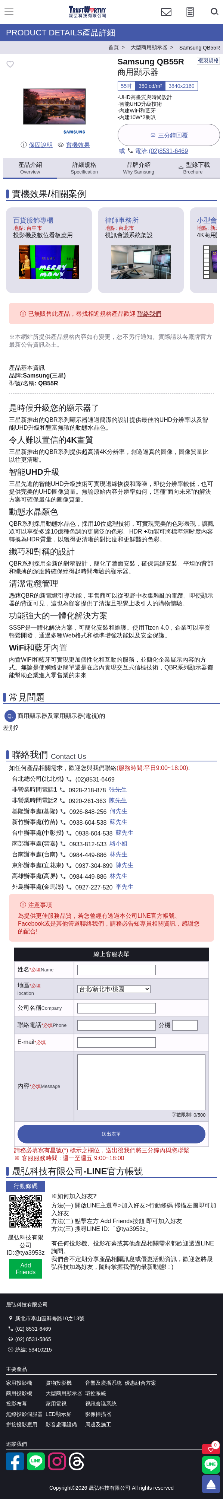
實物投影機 (59, 1383)
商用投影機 (19, 1393)
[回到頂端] (211, 1484)
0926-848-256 (88, 812)
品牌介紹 (138, 168)
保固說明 (36, 145)
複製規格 (208, 60)
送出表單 (111, 1134)
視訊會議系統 (101, 1404)
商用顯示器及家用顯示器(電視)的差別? (54, 722)
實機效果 (73, 145)
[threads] (78, 1468)
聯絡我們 (149, 314)
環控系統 (95, 1393)
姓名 (24, 969)
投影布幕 (16, 1404)
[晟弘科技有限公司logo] (87, 16)
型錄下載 (193, 168)
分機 (165, 1025)
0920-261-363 (87, 801)
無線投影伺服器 (24, 1414)
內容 (24, 1086)
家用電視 (56, 1404)
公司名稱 (29, 1008)
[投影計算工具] (190, 19)
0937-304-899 (94, 866)
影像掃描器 (98, 1414)
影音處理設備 (61, 1425)
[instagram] (57, 1468)
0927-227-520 (94, 887)
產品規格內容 (69, 337)
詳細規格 (84, 168)
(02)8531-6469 (168, 151)
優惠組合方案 (140, 1383)
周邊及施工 (98, 1425)
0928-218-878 (87, 790)
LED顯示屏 (58, 1414)
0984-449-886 (88, 855)
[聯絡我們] (166, 19)
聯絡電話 (29, 1025)
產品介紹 (30, 168)
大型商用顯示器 (64, 1393)
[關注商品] (211, 1449)
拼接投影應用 (21, 1425)
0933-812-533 (88, 844)
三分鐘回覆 (168, 135)
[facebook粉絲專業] (15, 1468)
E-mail (26, 1042)
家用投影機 (19, 1383)
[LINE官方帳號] (36, 1468)
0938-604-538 (88, 822)
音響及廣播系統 (103, 1383)
